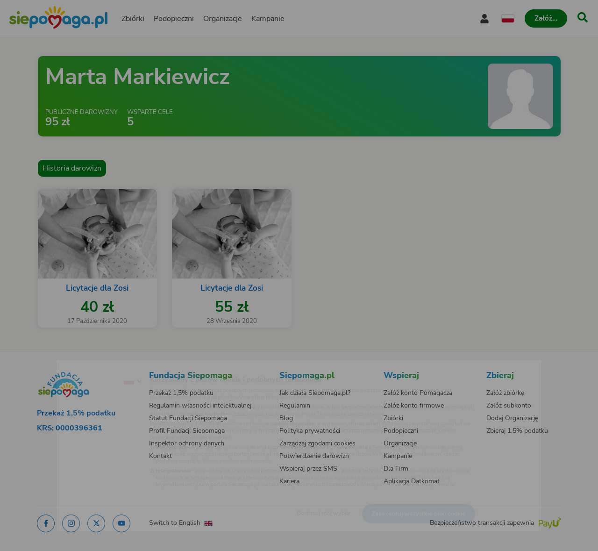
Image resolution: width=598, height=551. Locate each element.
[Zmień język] (94, 366)
